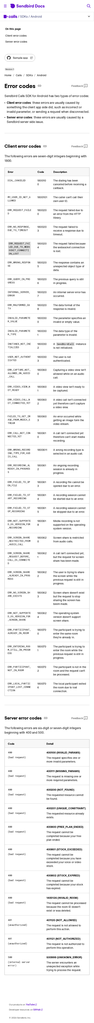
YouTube (31, 1004)
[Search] (89, 6)
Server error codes (16, 42)
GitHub (38, 1009)
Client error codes (15, 36)
